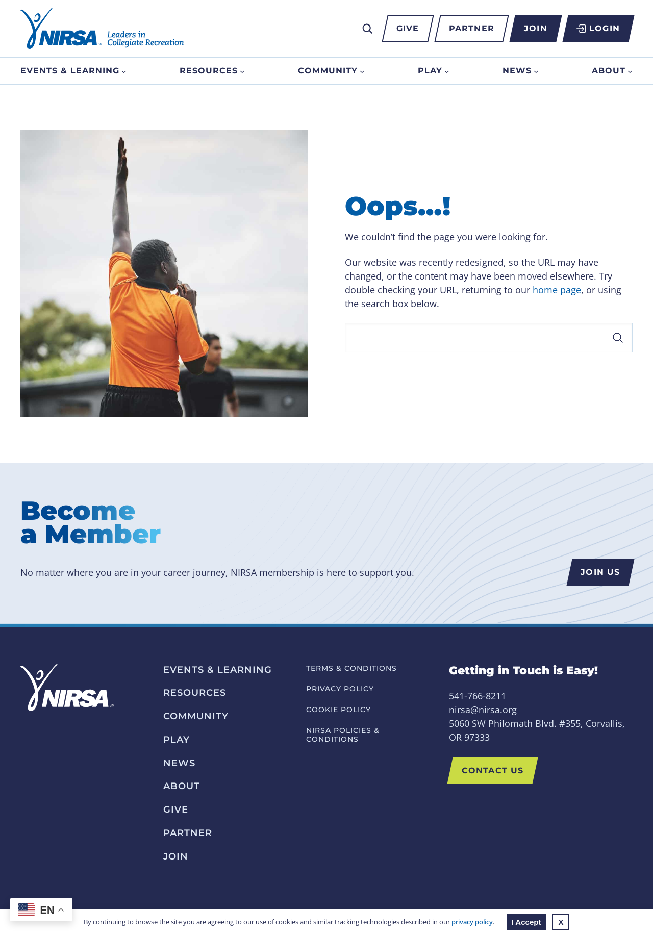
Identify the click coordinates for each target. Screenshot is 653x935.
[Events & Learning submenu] (124, 70)
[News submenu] (536, 70)
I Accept (526, 922)
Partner (471, 28)
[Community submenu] (362, 70)
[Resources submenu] (242, 70)
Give (407, 28)
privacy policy (472, 921)
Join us (600, 572)
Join (535, 28)
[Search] (489, 337)
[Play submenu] (446, 70)
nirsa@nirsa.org (483, 709)
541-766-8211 (477, 696)
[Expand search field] (367, 28)
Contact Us (492, 770)
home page (557, 290)
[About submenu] (630, 70)
